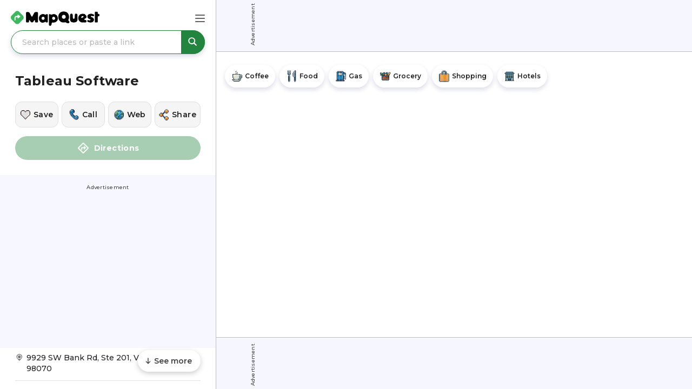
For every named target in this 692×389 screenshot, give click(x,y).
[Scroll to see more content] (169, 361)
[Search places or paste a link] (108, 42)
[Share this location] (178, 115)
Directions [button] (108, 148)
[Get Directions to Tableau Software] (108, 366)
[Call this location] (83, 115)
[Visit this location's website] (129, 115)
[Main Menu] (200, 18)
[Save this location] (36, 115)
